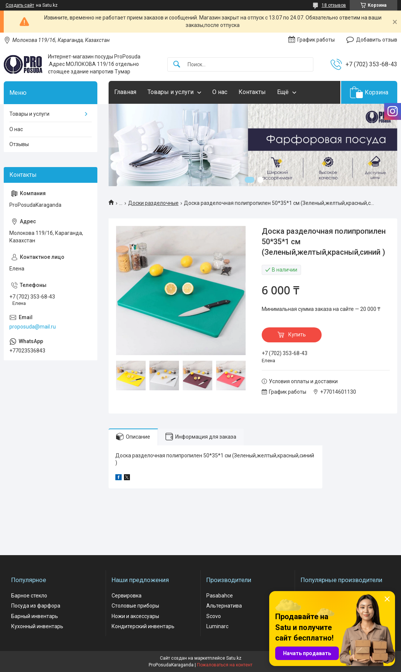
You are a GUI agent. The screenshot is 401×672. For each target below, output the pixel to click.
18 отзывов (334, 5)
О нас (219, 92)
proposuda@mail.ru (32, 327)
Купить (297, 334)
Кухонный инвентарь (37, 626)
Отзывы (19, 144)
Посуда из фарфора (35, 606)
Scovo (213, 616)
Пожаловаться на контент (224, 665)
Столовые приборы (135, 606)
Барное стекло (29, 596)
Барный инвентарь (34, 616)
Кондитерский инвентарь (143, 626)
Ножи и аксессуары (135, 616)
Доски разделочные (153, 203)
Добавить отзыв (376, 40)
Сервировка (127, 596)
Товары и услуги (171, 92)
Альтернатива (224, 606)
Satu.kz (233, 658)
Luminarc (217, 626)
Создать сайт (20, 5)
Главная (125, 92)
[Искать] (176, 64)
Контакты (252, 92)
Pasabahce (219, 596)
